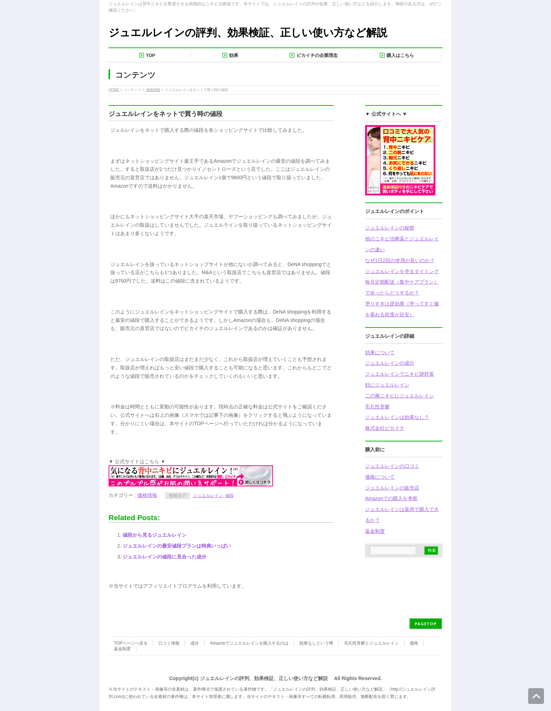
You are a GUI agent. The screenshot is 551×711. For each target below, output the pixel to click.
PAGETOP (426, 623)
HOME (114, 90)
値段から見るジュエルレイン (155, 535)
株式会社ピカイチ (384, 428)
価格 (414, 643)
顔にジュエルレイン (387, 385)
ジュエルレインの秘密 (389, 228)
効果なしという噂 (316, 643)
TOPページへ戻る (131, 643)
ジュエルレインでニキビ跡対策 (399, 374)
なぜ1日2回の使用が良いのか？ (400, 260)
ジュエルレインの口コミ (392, 466)
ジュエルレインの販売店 (392, 488)
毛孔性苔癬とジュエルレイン (371, 643)
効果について (380, 352)
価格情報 (153, 90)
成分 (194, 643)
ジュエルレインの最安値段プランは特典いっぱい (177, 546)
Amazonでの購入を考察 (391, 498)
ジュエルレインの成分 (389, 363)
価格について (380, 477)
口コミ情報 (169, 643)
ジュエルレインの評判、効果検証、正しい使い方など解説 (248, 32)
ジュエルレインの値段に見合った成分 (164, 557)
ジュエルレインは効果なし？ (397, 417)
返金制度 (375, 531)
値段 (229, 495)
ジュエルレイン (208, 495)
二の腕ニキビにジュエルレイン (399, 396)
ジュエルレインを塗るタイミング (402, 271)
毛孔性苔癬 (377, 406)
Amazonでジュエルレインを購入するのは (249, 643)
